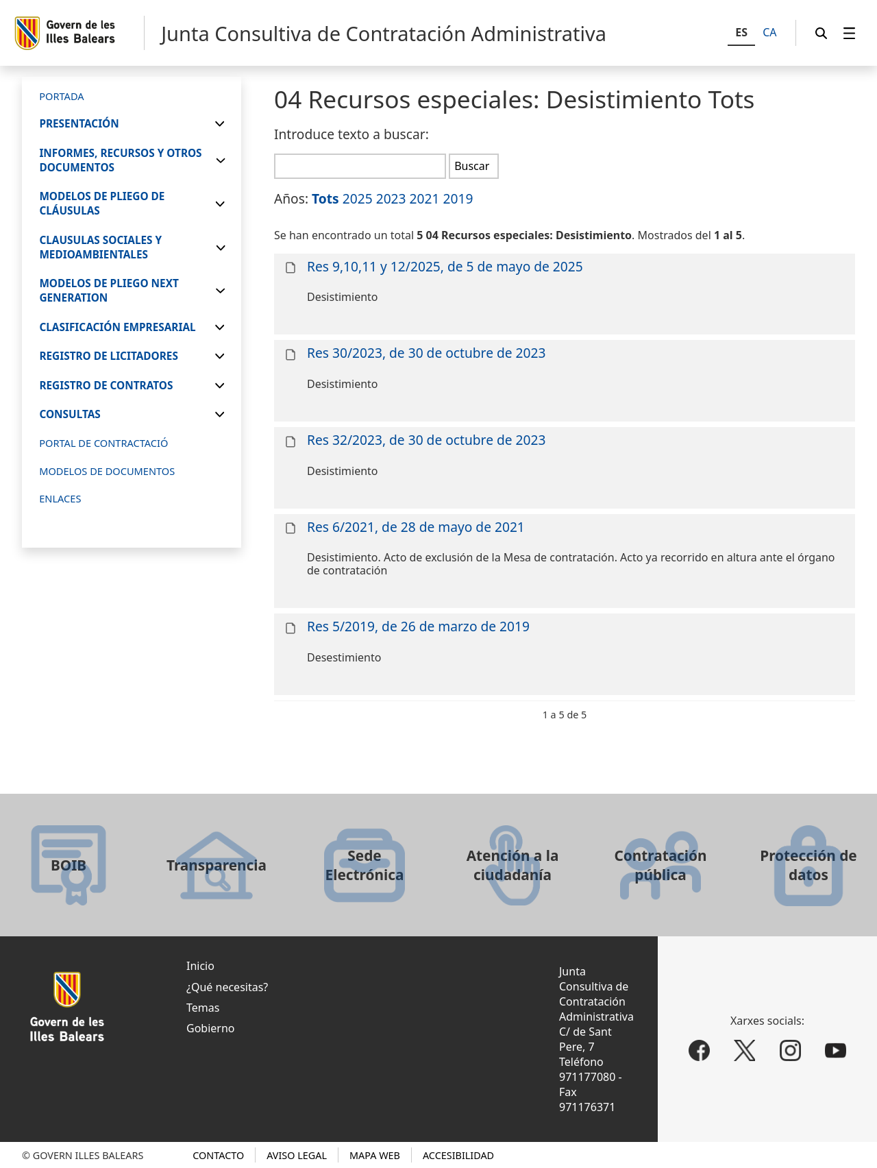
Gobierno (210, 1028)
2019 (458, 198)
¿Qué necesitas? (227, 987)
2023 (391, 198)
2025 (358, 198)
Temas (202, 1007)
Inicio (200, 965)
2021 (425, 198)
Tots (325, 198)
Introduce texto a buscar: (351, 134)
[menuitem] (849, 33)
